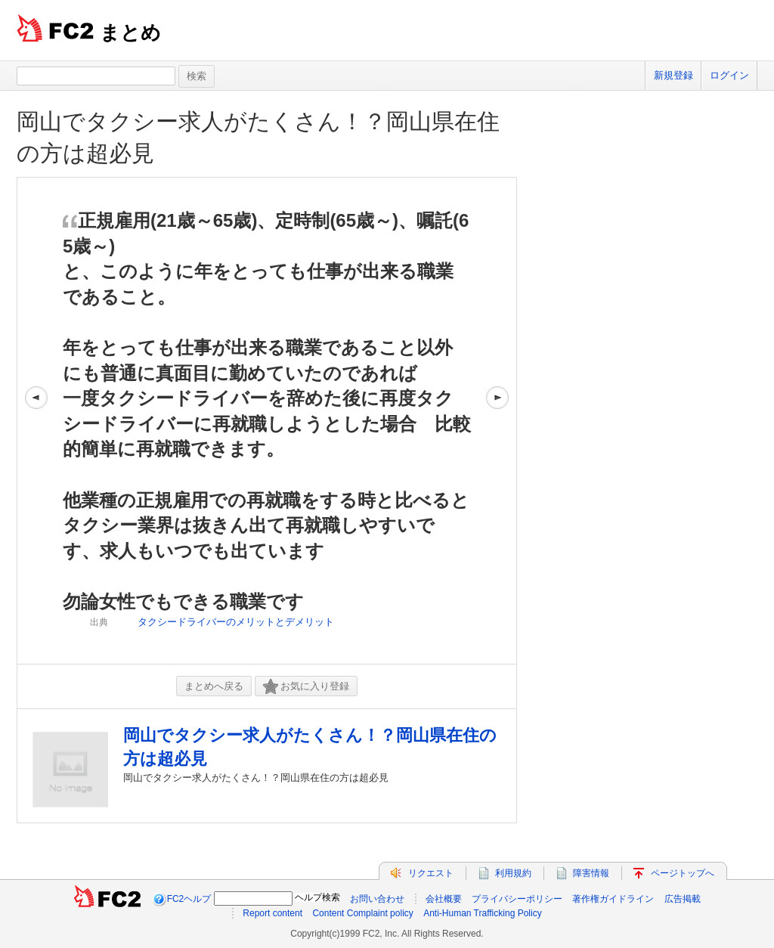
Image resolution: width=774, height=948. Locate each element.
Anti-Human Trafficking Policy (482, 913)
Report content (272, 913)
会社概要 (444, 899)
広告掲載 (682, 899)
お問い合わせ (377, 899)
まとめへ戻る (213, 686)
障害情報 (591, 873)
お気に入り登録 (306, 687)
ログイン (729, 75)
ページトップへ (682, 873)
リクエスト (431, 873)
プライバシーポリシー (517, 899)
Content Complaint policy (362, 913)
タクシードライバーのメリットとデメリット (236, 621)
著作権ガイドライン (613, 899)
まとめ (130, 32)
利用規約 (513, 873)
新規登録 (673, 75)
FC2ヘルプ (189, 899)
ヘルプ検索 (317, 897)
